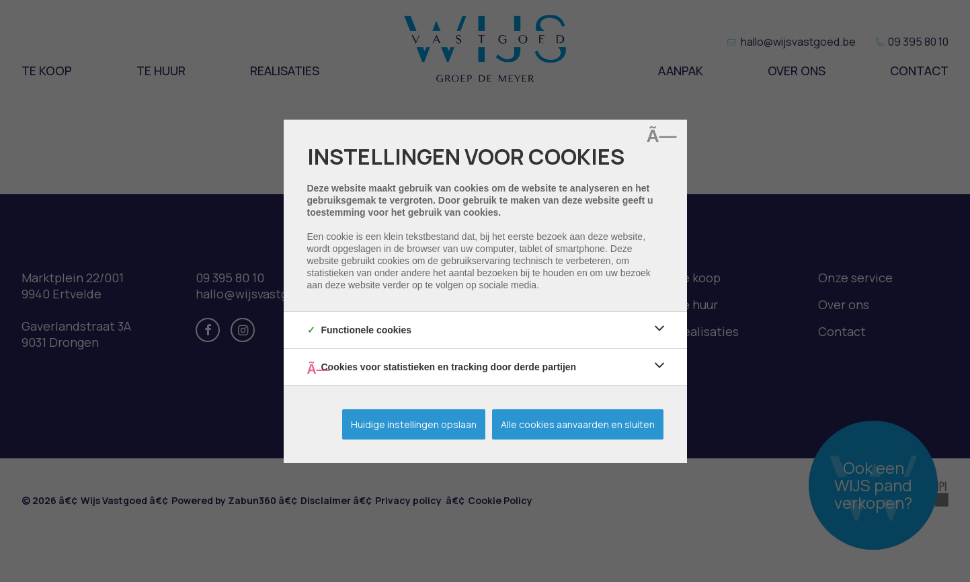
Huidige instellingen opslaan (414, 424)
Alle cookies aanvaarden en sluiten (578, 424)
